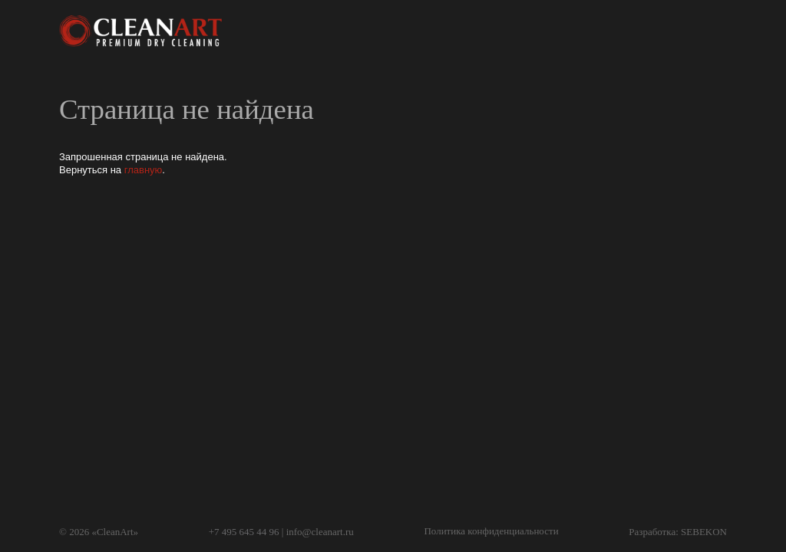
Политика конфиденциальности (491, 531)
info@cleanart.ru (320, 531)
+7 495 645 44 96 (244, 531)
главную (143, 170)
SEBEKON (704, 531)
